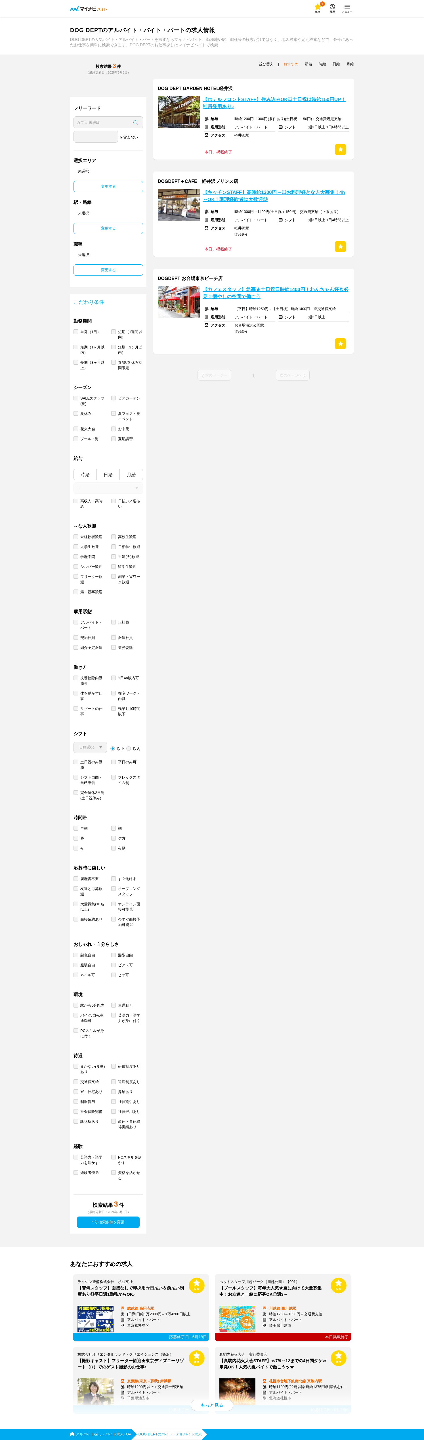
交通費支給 (89, 1082)
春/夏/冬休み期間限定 (130, 365)
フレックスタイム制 (129, 780)
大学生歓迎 (89, 547)
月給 (131, 474)
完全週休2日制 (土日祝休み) (92, 795)
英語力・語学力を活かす (91, 1160)
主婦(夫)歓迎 (128, 557)
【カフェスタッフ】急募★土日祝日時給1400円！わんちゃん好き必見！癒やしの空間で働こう (276, 293)
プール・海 (89, 439)
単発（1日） (90, 332)
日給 (108, 474)
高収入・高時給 (91, 504)
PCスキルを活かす (130, 1160)
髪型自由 (125, 955)
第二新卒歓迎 (91, 592)
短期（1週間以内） (130, 334)
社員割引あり (129, 1102)
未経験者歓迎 (91, 537)
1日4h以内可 (128, 678)
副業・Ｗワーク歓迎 (129, 579)
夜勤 (121, 848)
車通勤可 (125, 1005)
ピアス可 (125, 965)
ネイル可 (87, 975)
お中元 (123, 429)
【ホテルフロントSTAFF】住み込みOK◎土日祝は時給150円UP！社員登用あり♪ (274, 103)
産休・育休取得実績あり (129, 1124)
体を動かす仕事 (91, 696)
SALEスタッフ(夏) (92, 401)
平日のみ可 (127, 762)
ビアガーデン (129, 398)
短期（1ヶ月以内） (92, 350)
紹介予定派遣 (91, 647)
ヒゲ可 (123, 975)
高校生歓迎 (127, 537)
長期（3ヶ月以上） (92, 365)
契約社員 (87, 638)
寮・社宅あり (91, 1092)
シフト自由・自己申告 (91, 780)
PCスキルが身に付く (92, 1033)
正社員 (123, 622)
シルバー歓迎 (91, 567)
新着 (308, 64)
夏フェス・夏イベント (129, 416)
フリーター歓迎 (91, 579)
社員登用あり (129, 1111)
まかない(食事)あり (92, 1069)
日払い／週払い (129, 504)
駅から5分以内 (92, 1005)
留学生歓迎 (127, 567)
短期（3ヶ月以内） (130, 350)
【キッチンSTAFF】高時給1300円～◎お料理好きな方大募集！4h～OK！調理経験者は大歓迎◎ (274, 196)
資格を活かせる (129, 1175)
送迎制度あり (129, 1082)
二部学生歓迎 (129, 547)
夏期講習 (125, 439)
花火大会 (87, 429)
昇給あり (125, 1092)
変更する (108, 186)
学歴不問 (87, 557)
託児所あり (89, 1121)
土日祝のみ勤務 (91, 765)
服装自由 (87, 965)
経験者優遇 (89, 1173)
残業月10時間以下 (129, 711)
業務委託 (125, 647)
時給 (85, 474)
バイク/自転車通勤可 (92, 1018)
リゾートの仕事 (91, 711)
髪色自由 (87, 955)
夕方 (121, 838)
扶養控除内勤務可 (91, 680)
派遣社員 (125, 638)
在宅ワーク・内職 (129, 696)
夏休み (85, 413)
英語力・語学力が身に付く (129, 1018)
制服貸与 (87, 1102)
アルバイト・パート (91, 625)
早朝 (84, 828)
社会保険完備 (91, 1111)
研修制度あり (129, 1066)
